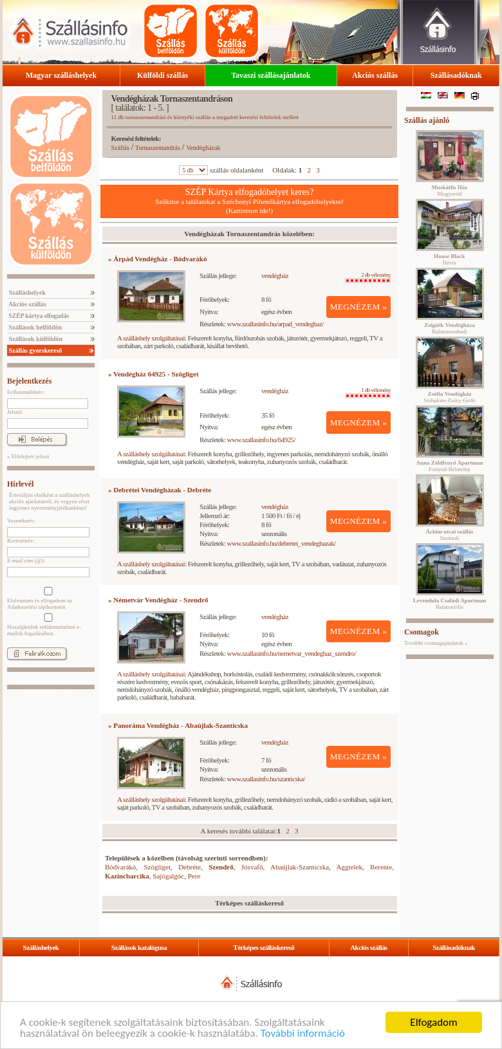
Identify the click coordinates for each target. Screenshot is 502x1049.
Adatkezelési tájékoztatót (36, 607)
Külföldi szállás (162, 75)
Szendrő (221, 867)
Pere (194, 876)
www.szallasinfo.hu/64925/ (261, 439)
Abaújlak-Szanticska (299, 867)
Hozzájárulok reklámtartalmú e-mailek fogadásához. (47, 624)
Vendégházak (203, 147)
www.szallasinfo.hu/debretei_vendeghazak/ (281, 543)
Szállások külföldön (34, 338)
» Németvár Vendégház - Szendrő (158, 600)
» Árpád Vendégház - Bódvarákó (157, 259)
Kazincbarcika (127, 876)
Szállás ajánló (426, 120)
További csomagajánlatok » (436, 643)
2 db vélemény (368, 277)
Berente (381, 867)
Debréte (189, 867)
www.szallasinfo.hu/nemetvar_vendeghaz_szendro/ (292, 653)
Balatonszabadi (449, 328)
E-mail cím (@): (26, 560)
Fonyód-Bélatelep (449, 466)
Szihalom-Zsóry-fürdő (449, 397)
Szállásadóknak (456, 75)
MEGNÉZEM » (358, 306)
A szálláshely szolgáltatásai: (151, 338)
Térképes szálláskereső (263, 947)
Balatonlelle (450, 603)
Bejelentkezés (29, 380)
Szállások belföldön (34, 327)
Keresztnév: (21, 540)
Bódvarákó (120, 867)
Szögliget (157, 867)
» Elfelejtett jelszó (28, 456)
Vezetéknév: (21, 520)
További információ (303, 1034)
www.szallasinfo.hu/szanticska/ (266, 779)
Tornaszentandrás (157, 147)
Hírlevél (20, 483)
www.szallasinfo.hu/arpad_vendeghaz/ (275, 324)
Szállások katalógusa (139, 947)
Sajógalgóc (168, 876)
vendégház (274, 275)
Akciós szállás (375, 75)
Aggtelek (349, 867)
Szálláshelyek (26, 292)
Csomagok (421, 631)
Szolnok (450, 534)
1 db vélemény (368, 392)
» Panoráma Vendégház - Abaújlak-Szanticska (178, 725)
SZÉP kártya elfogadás (38, 315)
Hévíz (449, 259)
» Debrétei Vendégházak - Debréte (159, 490)
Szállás (120, 147)
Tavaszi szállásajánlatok (270, 75)
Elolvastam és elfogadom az (47, 598)
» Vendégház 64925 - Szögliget (153, 374)
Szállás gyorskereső (34, 350)
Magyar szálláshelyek (61, 75)
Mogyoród (450, 190)
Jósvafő (252, 867)
